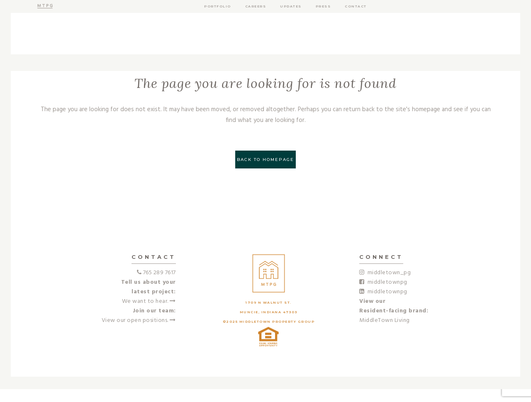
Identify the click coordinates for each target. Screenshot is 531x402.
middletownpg (383, 282)
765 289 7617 (159, 273)
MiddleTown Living (384, 320)
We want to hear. (149, 301)
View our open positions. (139, 320)
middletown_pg (385, 273)
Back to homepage (265, 159)
